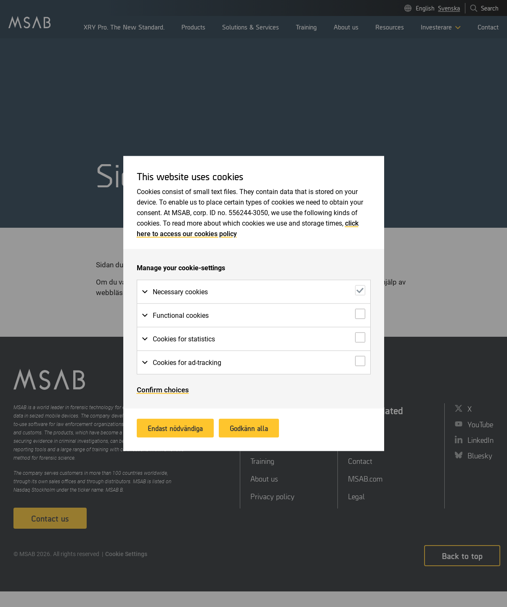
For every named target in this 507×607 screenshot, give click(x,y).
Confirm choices (163, 390)
